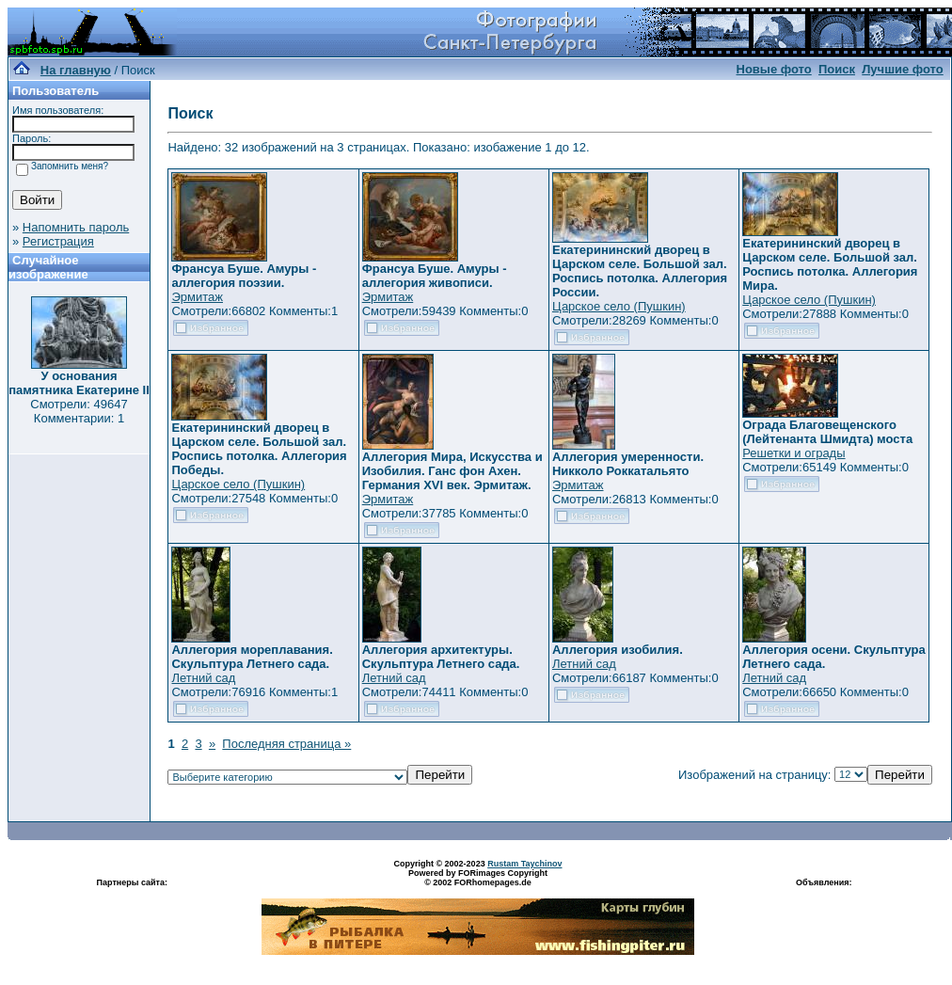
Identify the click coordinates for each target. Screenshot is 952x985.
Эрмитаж (197, 297)
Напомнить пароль (76, 227)
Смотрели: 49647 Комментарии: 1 (78, 411)
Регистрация (58, 241)
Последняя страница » (286, 744)
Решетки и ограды (793, 453)
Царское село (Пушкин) (619, 306)
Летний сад (203, 678)
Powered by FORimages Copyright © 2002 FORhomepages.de (477, 877)
